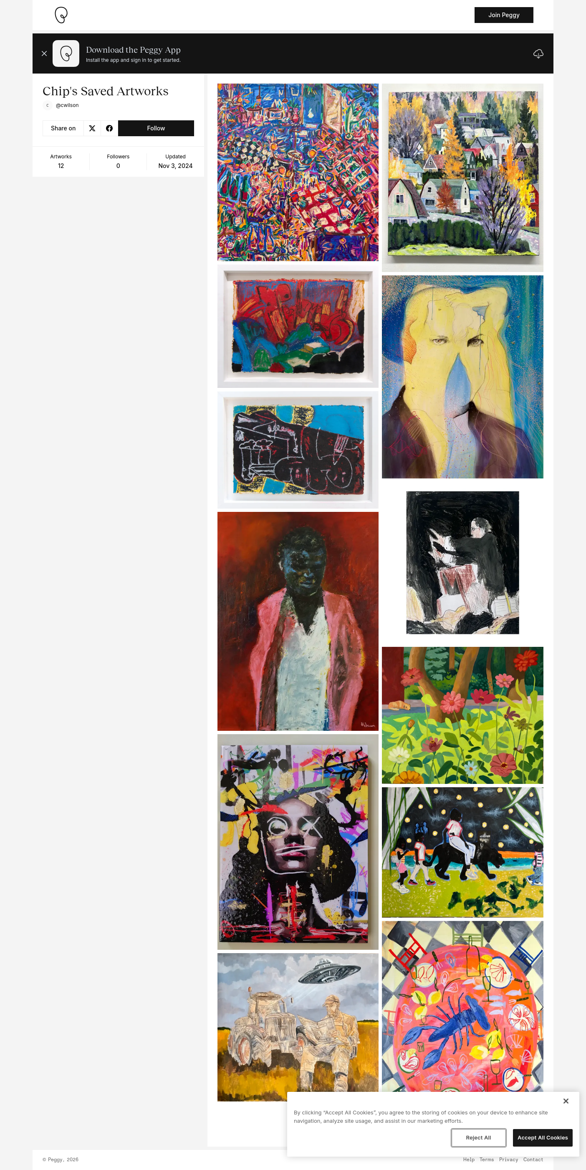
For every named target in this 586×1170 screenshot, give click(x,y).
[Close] (566, 1101)
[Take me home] (61, 15)
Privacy (508, 1160)
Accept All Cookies (543, 1137)
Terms (487, 1160)
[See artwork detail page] (298, 172)
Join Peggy (504, 14)
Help (469, 1160)
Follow (156, 128)
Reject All (478, 1137)
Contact (533, 1160)
